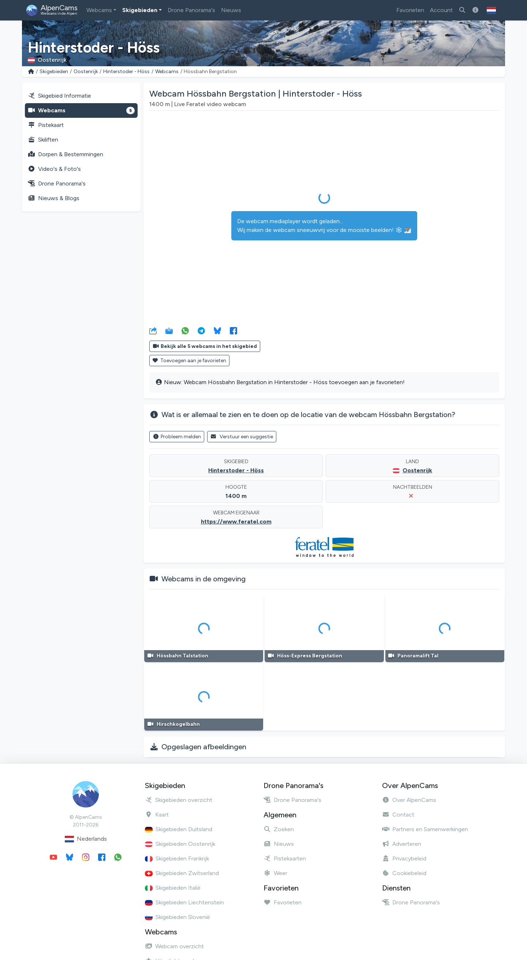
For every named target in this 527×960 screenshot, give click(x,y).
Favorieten (410, 10)
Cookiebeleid (404, 873)
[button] (491, 10)
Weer (275, 873)
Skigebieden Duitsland (178, 829)
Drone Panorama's (191, 10)
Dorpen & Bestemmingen (65, 154)
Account (441, 10)
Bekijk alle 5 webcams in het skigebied (205, 346)
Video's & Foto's (54, 168)
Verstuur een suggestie (241, 437)
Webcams (99, 10)
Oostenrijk (86, 71)
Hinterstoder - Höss (126, 71)
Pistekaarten (285, 858)
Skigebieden (139, 10)
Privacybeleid (404, 858)
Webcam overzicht (174, 946)
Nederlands (86, 839)
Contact (398, 814)
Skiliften (43, 139)
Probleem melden (177, 437)
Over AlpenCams (409, 799)
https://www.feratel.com (236, 521)
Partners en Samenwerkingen (425, 829)
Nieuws (231, 10)
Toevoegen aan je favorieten (189, 360)
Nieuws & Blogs (53, 198)
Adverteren (401, 843)
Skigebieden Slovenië (177, 917)
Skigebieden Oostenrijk (180, 843)
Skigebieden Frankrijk (177, 858)
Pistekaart (46, 124)
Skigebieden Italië (173, 887)
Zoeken (279, 829)
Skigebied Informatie (59, 95)
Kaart (157, 814)
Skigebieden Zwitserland (182, 873)
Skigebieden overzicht (178, 799)
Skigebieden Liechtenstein (184, 902)
